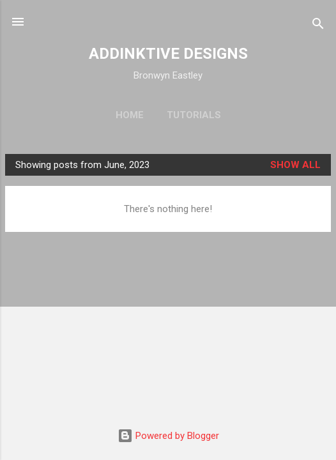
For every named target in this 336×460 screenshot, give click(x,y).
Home (130, 115)
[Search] (318, 25)
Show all (295, 165)
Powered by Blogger (168, 435)
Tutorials (194, 115)
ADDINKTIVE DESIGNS (168, 54)
